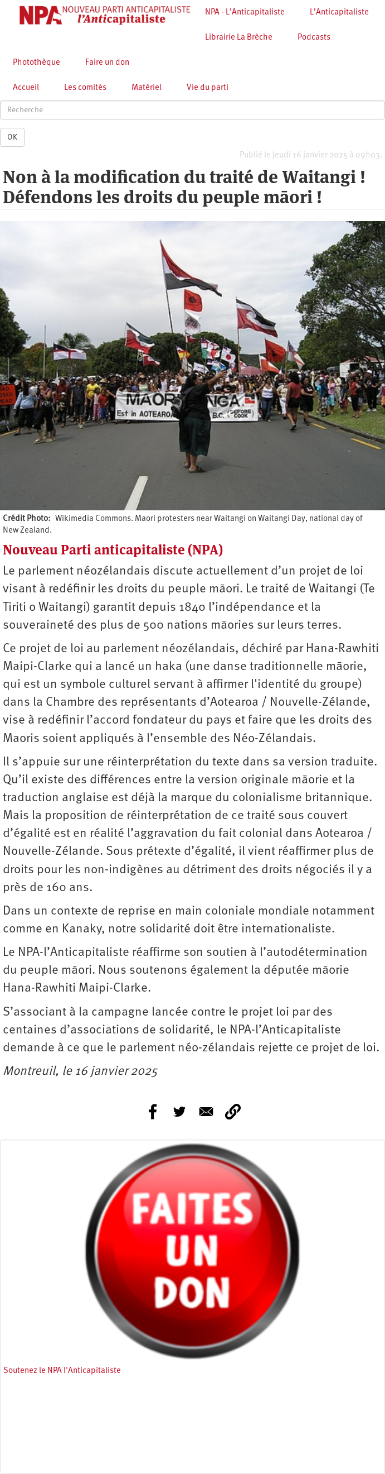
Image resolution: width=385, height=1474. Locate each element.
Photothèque (36, 63)
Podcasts (314, 38)
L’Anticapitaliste (339, 12)
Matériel (146, 88)
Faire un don (107, 63)
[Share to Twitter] (179, 1111)
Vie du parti (207, 88)
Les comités (85, 88)
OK (12, 137)
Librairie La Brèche (238, 38)
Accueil (26, 88)
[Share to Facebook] (153, 1111)
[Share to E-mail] (206, 1111)
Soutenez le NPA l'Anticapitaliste (62, 1371)
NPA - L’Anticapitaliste (245, 12)
